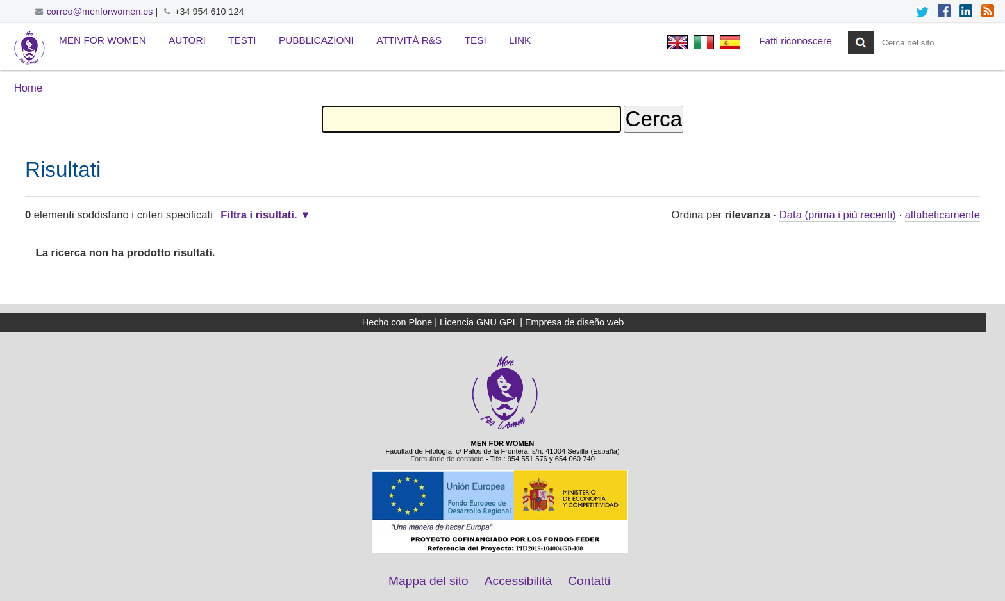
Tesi (475, 40)
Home (28, 88)
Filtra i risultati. (258, 215)
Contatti (589, 581)
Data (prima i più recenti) (837, 215)
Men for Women (102, 40)
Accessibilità (518, 581)
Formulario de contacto (446, 459)
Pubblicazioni (316, 40)
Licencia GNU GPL (478, 322)
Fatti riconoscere (795, 40)
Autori (187, 40)
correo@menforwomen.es (100, 11)
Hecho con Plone (397, 322)
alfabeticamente (942, 215)
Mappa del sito (428, 581)
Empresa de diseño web (574, 322)
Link (520, 40)
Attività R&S (409, 40)
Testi (242, 40)
